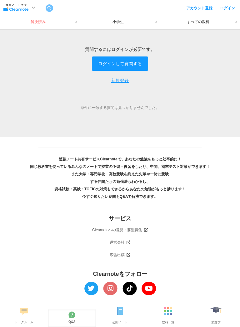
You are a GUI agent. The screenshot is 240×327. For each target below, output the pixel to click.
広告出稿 (120, 255)
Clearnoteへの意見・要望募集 (120, 230)
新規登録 (120, 80)
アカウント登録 (199, 8)
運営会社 (120, 242)
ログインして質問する (120, 63)
